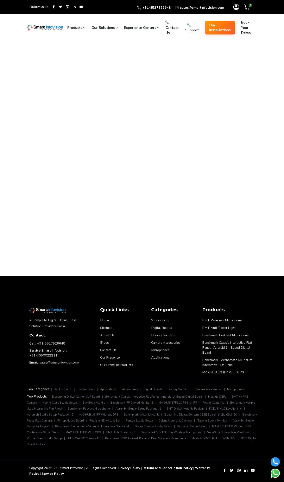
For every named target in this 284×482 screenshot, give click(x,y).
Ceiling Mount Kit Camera (175, 421)
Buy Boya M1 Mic (94, 403)
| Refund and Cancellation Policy (167, 468)
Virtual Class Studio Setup (44, 438)
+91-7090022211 (43, 355)
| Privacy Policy (128, 468)
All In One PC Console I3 (83, 438)
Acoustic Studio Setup (192, 426)
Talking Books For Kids (212, 421)
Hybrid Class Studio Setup (60, 403)
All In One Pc (63, 389)
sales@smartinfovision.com (59, 362)
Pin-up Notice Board (70, 421)
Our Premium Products (116, 365)
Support (192, 28)
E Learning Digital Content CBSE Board (190, 415)
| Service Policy (52, 473)
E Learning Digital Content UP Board (76, 397)
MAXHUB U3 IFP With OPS (223, 372)
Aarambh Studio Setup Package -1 (138, 409)
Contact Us (172, 27)
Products (74, 27)
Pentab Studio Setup (139, 421)
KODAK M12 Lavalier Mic (225, 409)
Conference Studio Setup (43, 432)
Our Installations (220, 27)
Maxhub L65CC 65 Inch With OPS (213, 438)
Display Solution (163, 335)
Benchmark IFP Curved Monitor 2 (132, 403)
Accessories (130, 389)
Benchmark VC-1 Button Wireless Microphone (171, 432)
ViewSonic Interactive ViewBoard (229, 432)
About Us (107, 335)
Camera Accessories (166, 342)
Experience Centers (140, 27)
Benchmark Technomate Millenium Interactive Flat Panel (227, 362)
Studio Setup (160, 320)
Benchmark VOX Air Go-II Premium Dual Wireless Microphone (146, 438)
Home (104, 320)
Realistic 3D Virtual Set (104, 421)
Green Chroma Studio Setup (153, 426)
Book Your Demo (246, 27)
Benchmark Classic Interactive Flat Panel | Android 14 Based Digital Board (227, 347)
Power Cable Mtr (214, 403)
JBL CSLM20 (229, 415)
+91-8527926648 (51, 343)
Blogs (104, 342)
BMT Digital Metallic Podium (185, 409)
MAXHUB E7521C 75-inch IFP (178, 403)
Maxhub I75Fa (217, 397)
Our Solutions (103, 27)
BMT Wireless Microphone (222, 320)
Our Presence (110, 357)
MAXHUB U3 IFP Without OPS (98, 415)
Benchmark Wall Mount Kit (141, 415)
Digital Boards (161, 328)
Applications (160, 357)
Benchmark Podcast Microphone (225, 335)
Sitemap (106, 328)
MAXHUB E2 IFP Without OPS (231, 426)
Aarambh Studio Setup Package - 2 (50, 415)
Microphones (160, 350)
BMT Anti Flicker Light (218, 328)
